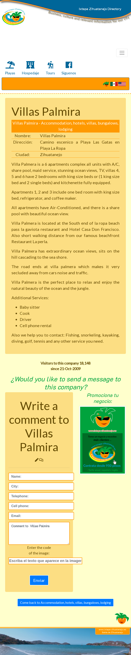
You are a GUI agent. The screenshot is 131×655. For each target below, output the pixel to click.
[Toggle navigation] (122, 53)
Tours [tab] (50, 68)
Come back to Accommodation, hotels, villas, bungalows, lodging (65, 602)
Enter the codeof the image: (39, 550)
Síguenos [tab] (69, 68)
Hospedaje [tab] (30, 68)
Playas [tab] (10, 68)
